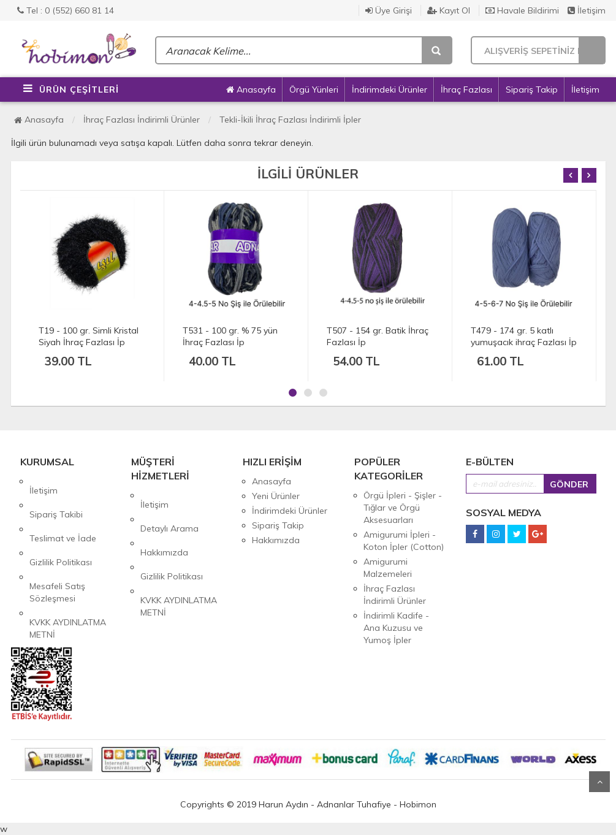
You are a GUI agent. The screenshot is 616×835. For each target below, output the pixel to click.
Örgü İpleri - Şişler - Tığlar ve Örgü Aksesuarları (402, 507)
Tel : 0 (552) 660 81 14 (65, 10)
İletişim (587, 10)
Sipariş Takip (532, 89)
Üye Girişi (388, 10)
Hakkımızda (164, 524)
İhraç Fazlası (466, 89)
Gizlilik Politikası (60, 525)
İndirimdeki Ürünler (389, 89)
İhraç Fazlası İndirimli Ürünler (141, 119)
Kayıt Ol (448, 10)
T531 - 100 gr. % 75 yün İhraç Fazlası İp (230, 336)
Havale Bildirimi (522, 10)
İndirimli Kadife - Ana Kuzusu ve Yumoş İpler (396, 628)
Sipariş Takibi (56, 495)
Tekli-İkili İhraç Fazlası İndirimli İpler (290, 119)
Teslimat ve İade (62, 510)
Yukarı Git (599, 781)
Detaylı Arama (169, 510)
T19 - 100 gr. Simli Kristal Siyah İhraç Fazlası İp (89, 336)
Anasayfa (251, 89)
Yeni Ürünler (276, 495)
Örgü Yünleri (313, 89)
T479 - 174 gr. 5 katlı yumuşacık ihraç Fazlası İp (524, 336)
